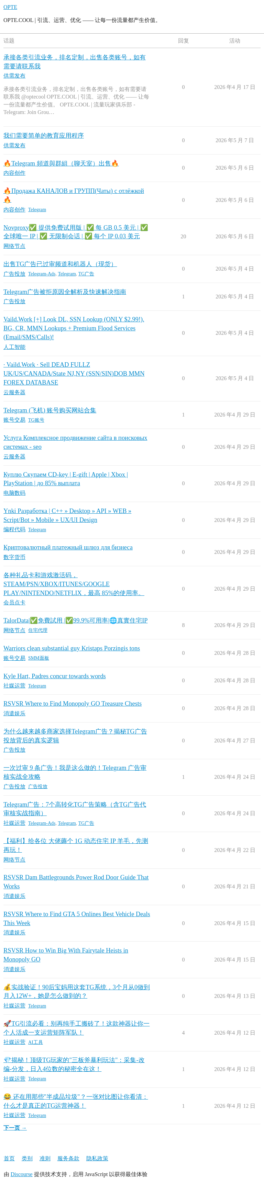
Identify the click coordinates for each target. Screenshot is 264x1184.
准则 (45, 1158)
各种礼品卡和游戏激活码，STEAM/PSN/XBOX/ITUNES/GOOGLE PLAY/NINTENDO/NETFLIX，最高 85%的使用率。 (73, 584)
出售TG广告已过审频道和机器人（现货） (60, 264)
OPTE (10, 7)
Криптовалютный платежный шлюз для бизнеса (68, 547)
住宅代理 (37, 630)
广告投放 (37, 786)
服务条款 (68, 1158)
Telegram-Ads (41, 273)
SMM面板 (38, 658)
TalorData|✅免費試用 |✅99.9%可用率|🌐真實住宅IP (75, 620)
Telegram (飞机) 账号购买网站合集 (49, 410)
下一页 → (15, 1128)
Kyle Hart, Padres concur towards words (54, 676)
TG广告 (86, 273)
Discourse (22, 1174)
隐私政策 (97, 1158)
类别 (27, 1158)
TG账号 (36, 420)
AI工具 (35, 1042)
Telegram (37, 209)
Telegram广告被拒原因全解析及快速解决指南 (64, 291)
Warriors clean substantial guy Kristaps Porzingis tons (71, 648)
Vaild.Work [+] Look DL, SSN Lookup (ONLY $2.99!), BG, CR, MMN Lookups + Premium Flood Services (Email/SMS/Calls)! (73, 328)
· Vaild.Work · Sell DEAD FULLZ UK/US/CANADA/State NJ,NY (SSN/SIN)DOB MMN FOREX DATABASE (73, 373)
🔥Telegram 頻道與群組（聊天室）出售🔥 (61, 163)
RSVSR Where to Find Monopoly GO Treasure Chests (72, 703)
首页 (9, 1158)
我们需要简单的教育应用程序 (43, 135)
